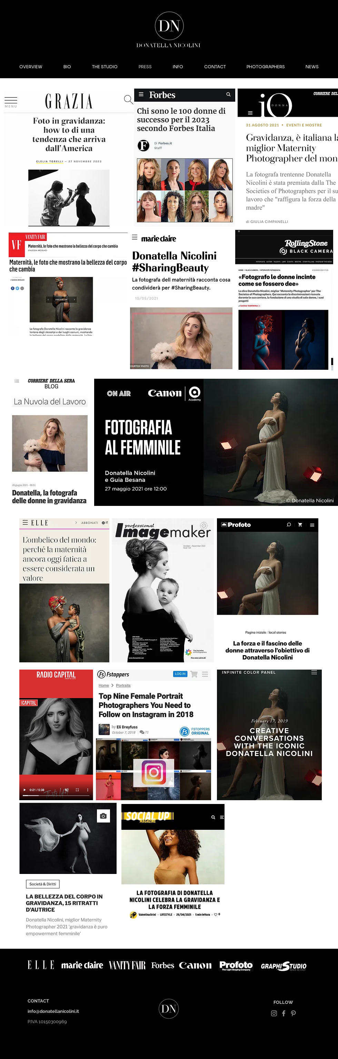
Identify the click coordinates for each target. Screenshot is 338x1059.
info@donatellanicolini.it (53, 1011)
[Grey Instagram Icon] (274, 1013)
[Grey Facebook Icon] (284, 1013)
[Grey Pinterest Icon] (293, 1013)
